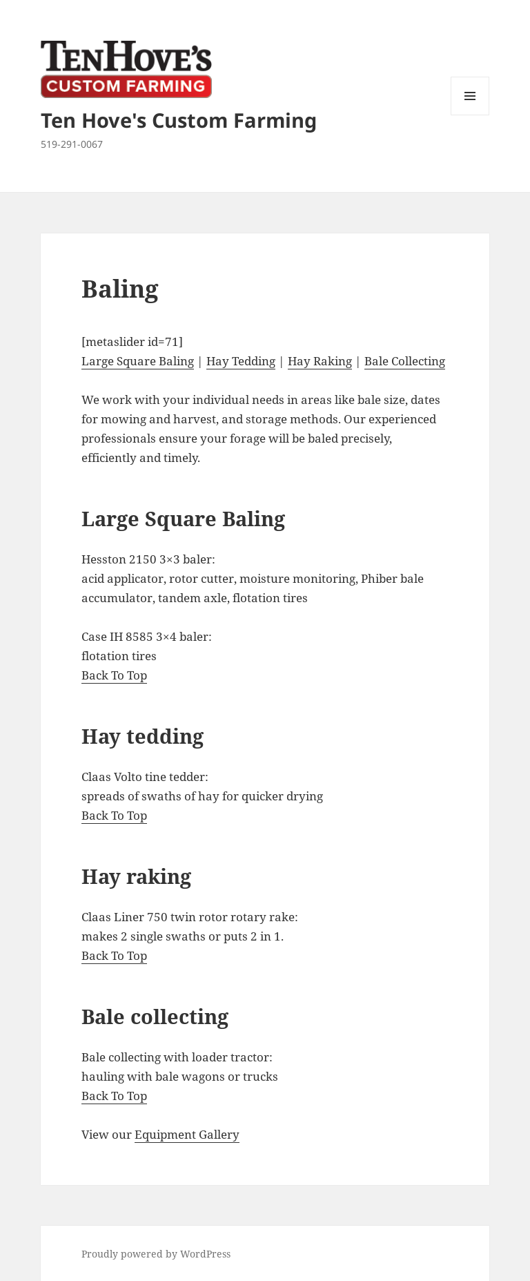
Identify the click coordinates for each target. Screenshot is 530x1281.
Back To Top (114, 675)
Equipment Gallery (187, 1134)
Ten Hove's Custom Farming (179, 119)
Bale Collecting (404, 361)
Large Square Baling (137, 361)
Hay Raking (320, 361)
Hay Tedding (240, 361)
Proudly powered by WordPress (155, 1253)
